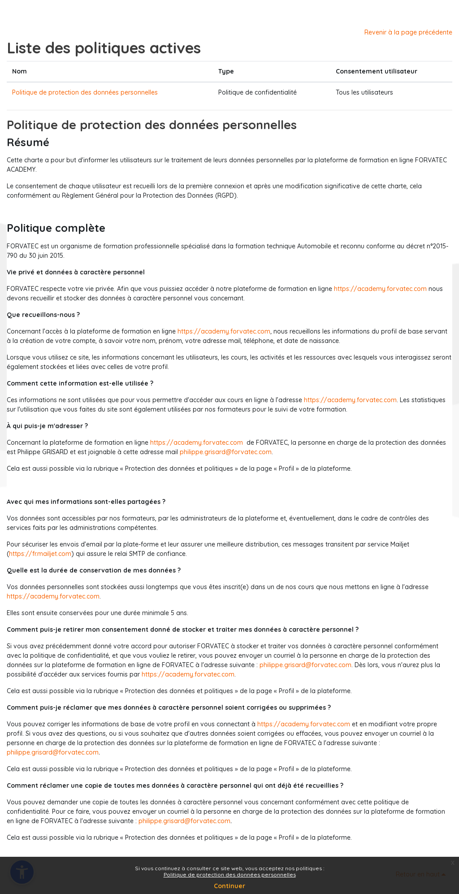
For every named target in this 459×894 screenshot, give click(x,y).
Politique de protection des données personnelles (85, 92)
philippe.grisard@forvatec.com (226, 452)
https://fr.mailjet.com (40, 554)
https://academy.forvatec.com (380, 289)
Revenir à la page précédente (408, 32)
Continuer (229, 886)
